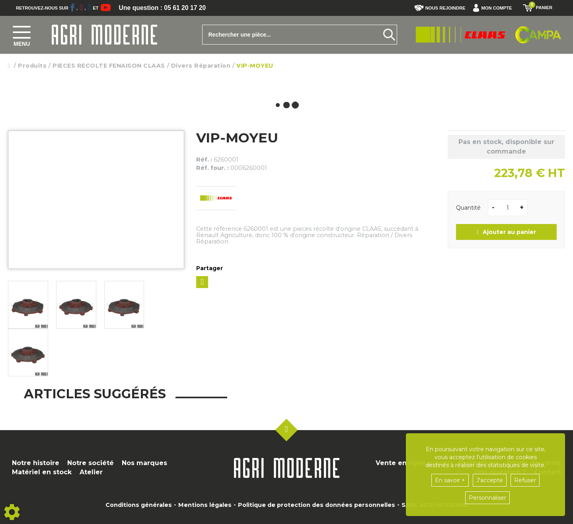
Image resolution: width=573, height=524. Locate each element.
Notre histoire (35, 463)
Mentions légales (205, 505)
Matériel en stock (42, 472)
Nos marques (144, 463)
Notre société (90, 463)
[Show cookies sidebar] (12, 512)
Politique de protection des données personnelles (316, 505)
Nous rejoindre (440, 8)
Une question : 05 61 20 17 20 (163, 8)
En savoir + (450, 480)
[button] (494, 8)
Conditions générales (138, 505)
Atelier (91, 472)
